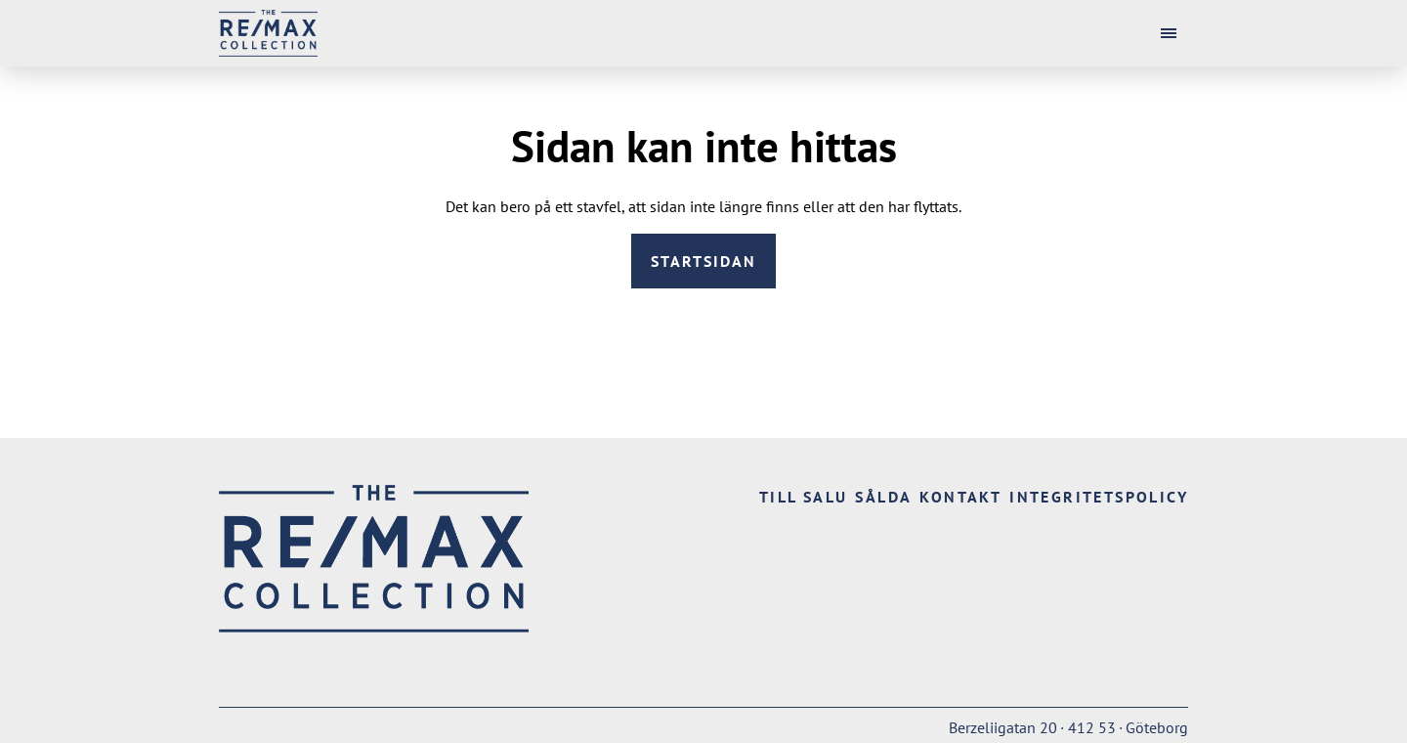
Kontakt (960, 496)
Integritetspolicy (1098, 496)
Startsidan (703, 261)
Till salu (803, 496)
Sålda (883, 496)
